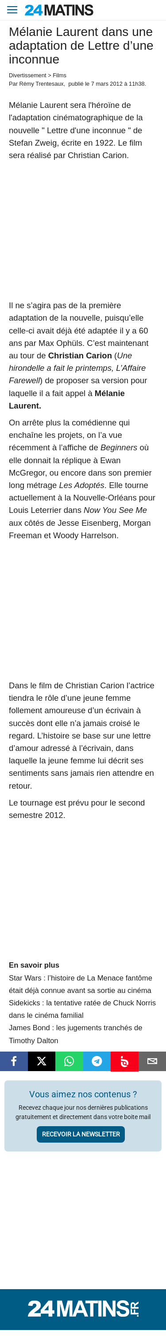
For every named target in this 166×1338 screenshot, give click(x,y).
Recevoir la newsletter (81, 1134)
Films (59, 75)
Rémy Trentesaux (41, 83)
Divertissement (27, 75)
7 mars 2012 (107, 83)
